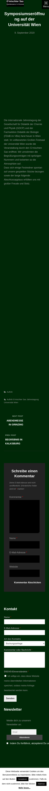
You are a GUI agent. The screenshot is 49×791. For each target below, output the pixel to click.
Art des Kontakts (12, 639)
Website (13, 566)
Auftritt (9, 392)
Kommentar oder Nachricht (18, 650)
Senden (10, 698)
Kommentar (16, 497)
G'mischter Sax (15, 1)
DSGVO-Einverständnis (16, 671)
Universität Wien (11, 402)
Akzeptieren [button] (22, 779)
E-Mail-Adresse (18, 552)
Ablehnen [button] (41, 784)
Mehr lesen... (24, 788)
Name (13, 538)
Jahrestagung (33, 399)
